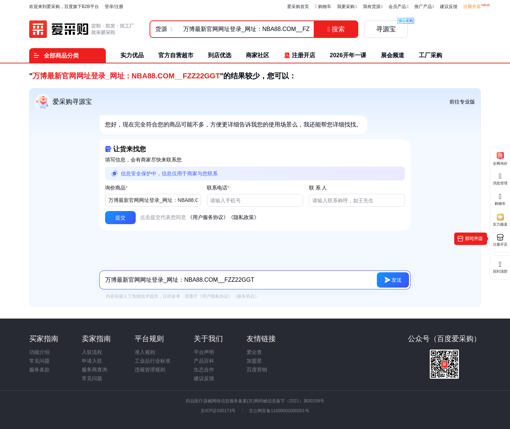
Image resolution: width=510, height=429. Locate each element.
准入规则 (145, 352)
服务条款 (39, 370)
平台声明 (204, 352)
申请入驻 (92, 361)
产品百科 (204, 361)
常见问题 (39, 361)
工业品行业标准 (152, 361)
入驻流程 (92, 352)
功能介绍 (39, 352)
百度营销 (257, 370)
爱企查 (254, 352)
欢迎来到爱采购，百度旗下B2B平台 (64, 6)
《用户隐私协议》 (215, 296)
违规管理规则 (150, 370)
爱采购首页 (298, 6)
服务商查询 (94, 370)
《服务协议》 (246, 296)
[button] (120, 217)
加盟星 (254, 361)
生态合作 (204, 370)
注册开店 (472, 6)
